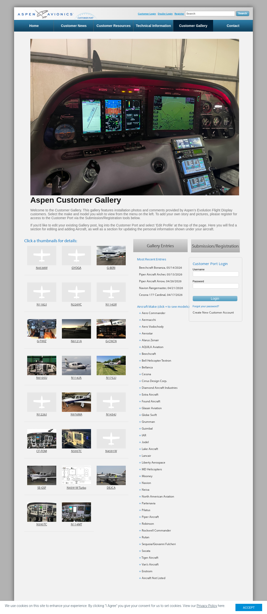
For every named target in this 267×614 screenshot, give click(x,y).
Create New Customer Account (213, 312)
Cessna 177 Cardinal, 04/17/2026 (161, 295)
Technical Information (153, 26)
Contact (233, 26)
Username (199, 269)
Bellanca (147, 367)
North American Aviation (158, 496)
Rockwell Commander (156, 530)
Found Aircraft (151, 401)
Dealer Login (165, 13)
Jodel (145, 442)
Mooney (147, 476)
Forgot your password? (206, 306)
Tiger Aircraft (150, 557)
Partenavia (148, 503)
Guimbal (147, 428)
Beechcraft (149, 354)
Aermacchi (149, 320)
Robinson (148, 523)
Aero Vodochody (153, 326)
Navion (146, 483)
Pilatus (146, 510)
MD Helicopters (152, 469)
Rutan (145, 537)
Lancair (146, 455)
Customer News (74, 26)
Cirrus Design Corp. (154, 381)
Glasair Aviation (152, 408)
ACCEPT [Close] (249, 607)
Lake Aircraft (150, 449)
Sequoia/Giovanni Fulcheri (159, 544)
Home (34, 26)
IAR (144, 435)
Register (179, 13)
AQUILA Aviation (152, 347)
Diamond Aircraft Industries (159, 388)
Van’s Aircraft (150, 564)
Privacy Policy (207, 606)
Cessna (146, 374)
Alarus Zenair (150, 340)
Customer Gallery (193, 26)
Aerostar (147, 333)
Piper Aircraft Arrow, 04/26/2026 (160, 281)
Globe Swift (149, 415)
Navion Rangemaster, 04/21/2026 (161, 288)
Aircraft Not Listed (153, 578)
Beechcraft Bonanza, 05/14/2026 (160, 267)
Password (198, 281)
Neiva (145, 489)
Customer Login (147, 13)
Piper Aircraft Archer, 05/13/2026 (160, 274)
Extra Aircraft (150, 394)
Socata (146, 551)
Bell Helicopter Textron (156, 360)
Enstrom (147, 571)
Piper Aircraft (150, 517)
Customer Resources (114, 26)
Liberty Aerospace (153, 462)
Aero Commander (153, 313)
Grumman (148, 421)
